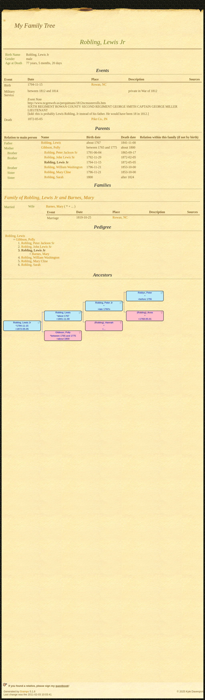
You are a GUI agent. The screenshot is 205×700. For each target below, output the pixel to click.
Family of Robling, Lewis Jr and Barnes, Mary (49, 197)
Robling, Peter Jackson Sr (60, 152)
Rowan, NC (99, 84)
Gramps (24, 691)
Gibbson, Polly (50, 147)
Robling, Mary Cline (57, 172)
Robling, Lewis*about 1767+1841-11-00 (63, 315)
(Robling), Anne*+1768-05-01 (145, 315)
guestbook (61, 685)
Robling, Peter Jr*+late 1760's (104, 306)
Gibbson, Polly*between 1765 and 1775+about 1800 (63, 335)
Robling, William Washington (63, 167)
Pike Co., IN (99, 119)
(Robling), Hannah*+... (103, 325)
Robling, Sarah (53, 177)
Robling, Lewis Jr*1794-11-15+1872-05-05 (22, 325)
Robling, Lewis (51, 142)
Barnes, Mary (54, 206)
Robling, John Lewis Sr (59, 157)
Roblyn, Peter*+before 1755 (145, 295)
